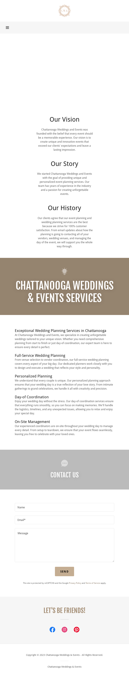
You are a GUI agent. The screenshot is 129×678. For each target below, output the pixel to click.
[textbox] (64, 507)
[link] (64, 10)
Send (64, 571)
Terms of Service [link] (93, 583)
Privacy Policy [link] (75, 583)
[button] (7, 27)
